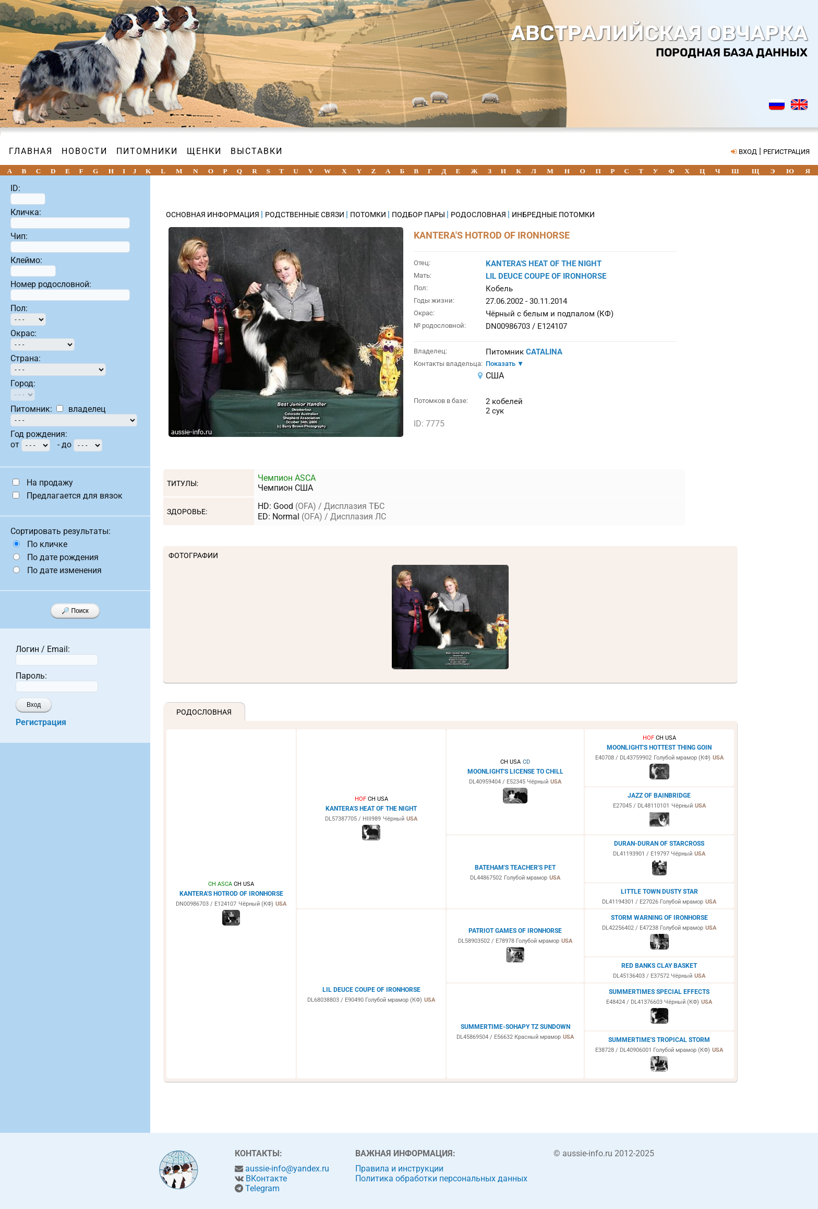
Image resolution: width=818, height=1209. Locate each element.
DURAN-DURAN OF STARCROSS (659, 843)
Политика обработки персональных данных (441, 1178)
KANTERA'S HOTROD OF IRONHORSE (231, 893)
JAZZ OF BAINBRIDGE (659, 795)
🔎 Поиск (75, 610)
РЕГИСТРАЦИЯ (786, 152)
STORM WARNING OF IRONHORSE (659, 917)
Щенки (204, 151)
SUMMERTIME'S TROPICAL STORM (659, 1040)
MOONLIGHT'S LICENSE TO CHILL (515, 771)
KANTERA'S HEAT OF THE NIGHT (544, 263)
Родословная (204, 712)
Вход (34, 704)
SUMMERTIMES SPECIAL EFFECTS (659, 991)
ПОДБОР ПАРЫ (419, 214)
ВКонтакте (266, 1178)
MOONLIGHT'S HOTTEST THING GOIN (659, 747)
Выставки (257, 151)
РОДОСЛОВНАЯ (479, 214)
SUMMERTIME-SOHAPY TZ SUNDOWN (515, 1026)
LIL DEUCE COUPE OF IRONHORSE (546, 276)
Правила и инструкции (399, 1169)
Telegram (262, 1188)
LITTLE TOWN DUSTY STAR (659, 891)
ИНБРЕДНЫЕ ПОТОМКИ (553, 214)
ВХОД (748, 152)
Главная (31, 151)
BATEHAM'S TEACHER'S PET (515, 867)
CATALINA (544, 352)
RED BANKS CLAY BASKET (659, 965)
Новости (84, 151)
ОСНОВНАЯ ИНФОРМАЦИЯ (213, 214)
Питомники (147, 151)
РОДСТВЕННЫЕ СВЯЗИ (305, 214)
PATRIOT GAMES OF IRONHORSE (515, 930)
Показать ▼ (505, 364)
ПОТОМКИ (369, 214)
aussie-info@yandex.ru (287, 1169)
